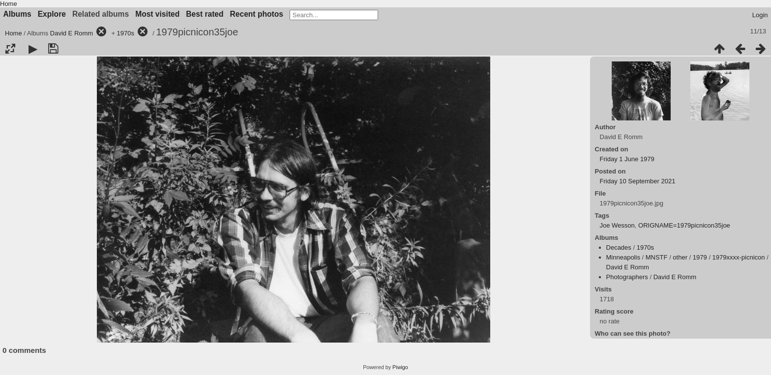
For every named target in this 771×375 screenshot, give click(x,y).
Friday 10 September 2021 (638, 181)
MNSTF (657, 257)
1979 (700, 257)
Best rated (204, 14)
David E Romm (71, 33)
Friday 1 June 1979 (627, 159)
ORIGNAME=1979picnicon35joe (684, 225)
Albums (17, 14)
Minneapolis (623, 257)
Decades (618, 247)
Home (8, 3)
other (680, 257)
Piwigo (400, 367)
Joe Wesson (617, 225)
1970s (125, 33)
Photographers (627, 277)
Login (760, 15)
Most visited (157, 14)
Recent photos (256, 14)
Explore (52, 14)
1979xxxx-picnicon (738, 257)
